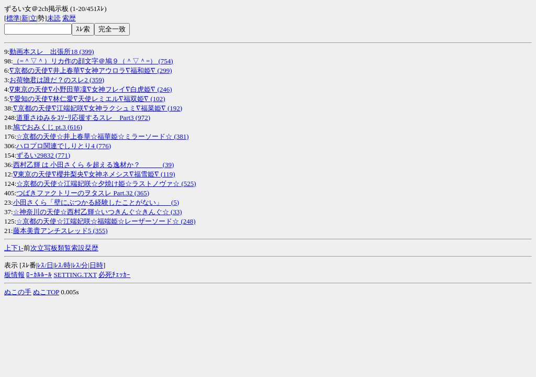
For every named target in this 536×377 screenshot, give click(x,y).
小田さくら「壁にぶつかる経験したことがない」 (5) (96, 202)
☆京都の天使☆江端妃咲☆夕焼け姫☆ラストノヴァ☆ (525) (106, 183)
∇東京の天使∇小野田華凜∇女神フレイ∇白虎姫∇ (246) (90, 89)
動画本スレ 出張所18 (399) (51, 52)
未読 (54, 18)
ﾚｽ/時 (62, 265)
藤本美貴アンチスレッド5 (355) (60, 231)
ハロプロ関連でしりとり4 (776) (63, 146)
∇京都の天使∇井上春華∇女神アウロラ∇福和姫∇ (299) (90, 70)
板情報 (14, 275)
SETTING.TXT (75, 275)
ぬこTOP (46, 292)
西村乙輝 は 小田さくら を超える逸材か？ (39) (93, 165)
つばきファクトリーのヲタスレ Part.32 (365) (82, 193)
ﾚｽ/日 (45, 265)
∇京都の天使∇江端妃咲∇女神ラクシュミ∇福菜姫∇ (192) (97, 108)
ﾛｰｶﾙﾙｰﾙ (39, 275)
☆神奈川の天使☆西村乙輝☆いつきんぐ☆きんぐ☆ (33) (97, 212)
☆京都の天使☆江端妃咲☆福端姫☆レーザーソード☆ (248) (105, 221)
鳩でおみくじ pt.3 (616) (48, 127)
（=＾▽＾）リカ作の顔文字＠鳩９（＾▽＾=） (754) (93, 61)
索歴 (69, 18)
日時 (96, 265)
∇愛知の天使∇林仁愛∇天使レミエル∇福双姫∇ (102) (87, 99)
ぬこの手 (17, 292)
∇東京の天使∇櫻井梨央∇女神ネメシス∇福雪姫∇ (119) (94, 174)
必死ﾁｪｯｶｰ (114, 275)
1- (21, 248)
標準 (13, 18)
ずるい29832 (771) (43, 155)
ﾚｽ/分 (80, 265)
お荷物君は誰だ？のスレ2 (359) (56, 80)
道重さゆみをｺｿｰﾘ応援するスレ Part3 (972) (83, 117)
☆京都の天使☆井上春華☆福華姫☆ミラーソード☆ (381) (102, 136)
